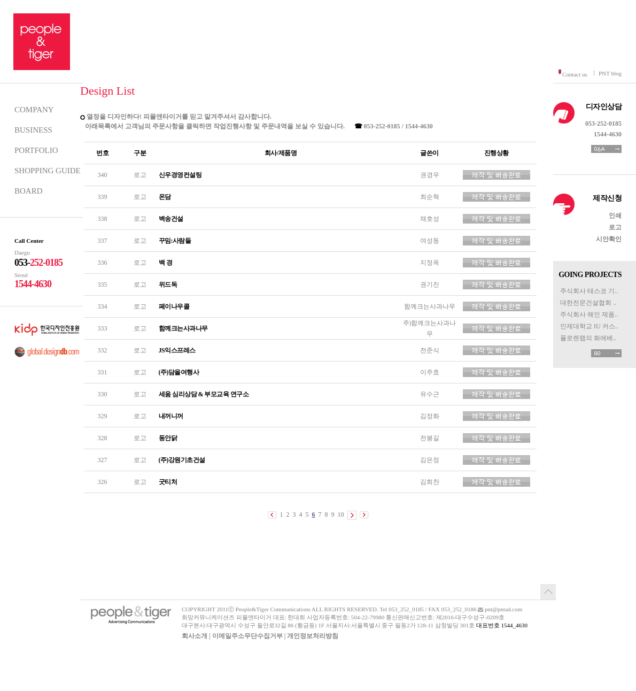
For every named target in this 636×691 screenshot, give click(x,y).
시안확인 (609, 239)
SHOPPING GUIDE (47, 170)
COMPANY (34, 109)
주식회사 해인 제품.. (589, 314)
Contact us (574, 74)
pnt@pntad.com (503, 609)
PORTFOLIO (36, 150)
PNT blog (610, 73)
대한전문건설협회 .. (588, 302)
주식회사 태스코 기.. (589, 291)
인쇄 (615, 215)
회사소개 (194, 636)
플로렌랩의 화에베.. (588, 338)
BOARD (28, 191)
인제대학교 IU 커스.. (589, 326)
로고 (615, 227)
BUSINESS (33, 130)
